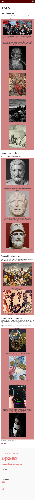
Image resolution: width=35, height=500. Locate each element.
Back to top (17, 497)
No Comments (4, 443)
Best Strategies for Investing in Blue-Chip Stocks (10, 458)
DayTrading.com (23, 383)
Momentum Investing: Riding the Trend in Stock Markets (11, 463)
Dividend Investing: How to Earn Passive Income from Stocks (12, 464)
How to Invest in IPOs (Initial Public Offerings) (9, 459)
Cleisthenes (3, 481)
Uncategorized (4, 472)
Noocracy (3, 488)
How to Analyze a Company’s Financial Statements (10, 457)
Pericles (3, 489)
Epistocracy (3, 483)
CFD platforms (21, 411)
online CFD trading (14, 411)
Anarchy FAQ (23, 44)
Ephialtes (3, 482)
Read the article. (17, 70)
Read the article (24, 314)
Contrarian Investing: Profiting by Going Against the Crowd (11, 460)
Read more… (24, 220)
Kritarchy (3, 487)
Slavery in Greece (4, 490)
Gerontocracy (4, 484)
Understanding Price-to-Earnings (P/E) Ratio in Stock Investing (12, 453)
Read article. (21, 288)
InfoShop (3, 1)
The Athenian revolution (6, 491)
